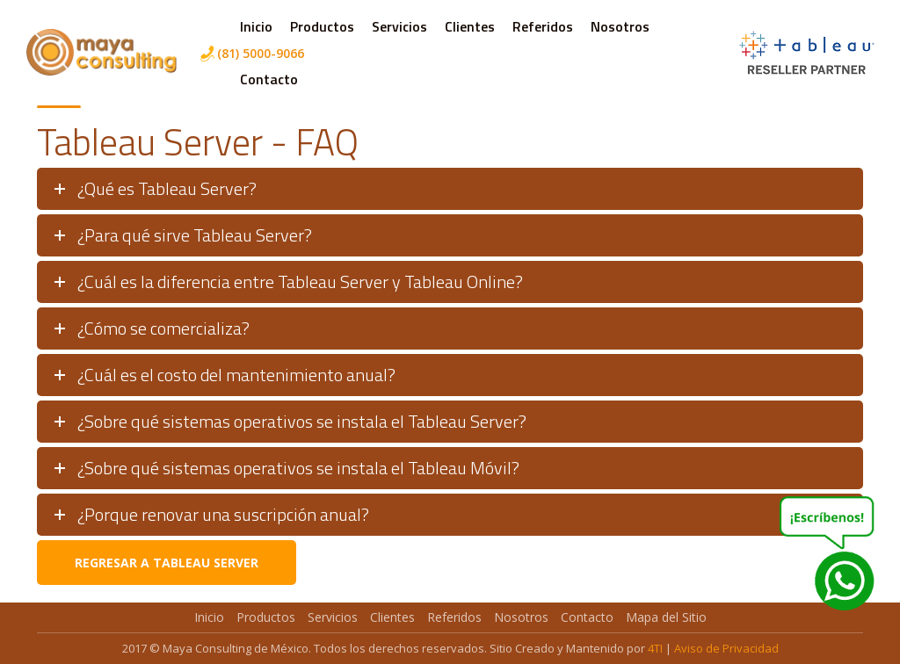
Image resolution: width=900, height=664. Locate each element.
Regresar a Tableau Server (166, 562)
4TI (655, 648)
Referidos (542, 26)
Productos (322, 26)
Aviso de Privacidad (726, 648)
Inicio (256, 26)
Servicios (399, 26)
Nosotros (620, 26)
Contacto (269, 79)
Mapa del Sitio (666, 617)
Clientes (470, 26)
